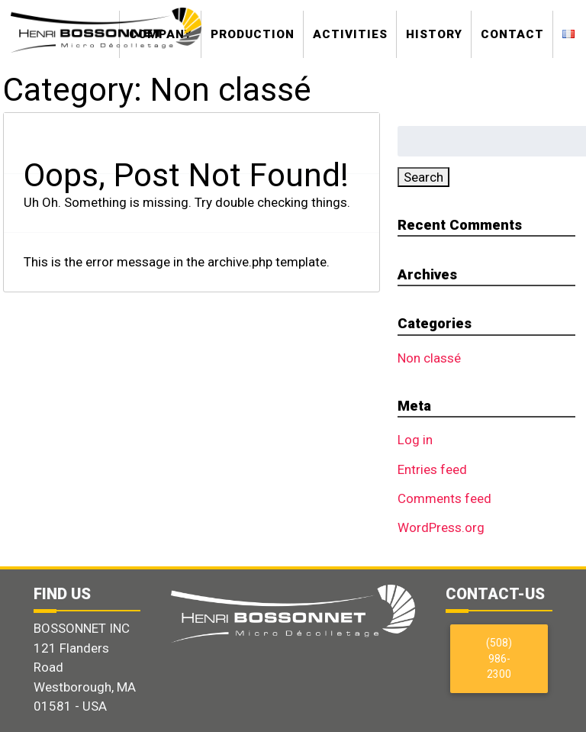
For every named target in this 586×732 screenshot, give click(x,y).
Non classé (429, 358)
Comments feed (444, 498)
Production (253, 34)
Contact (512, 34)
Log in (415, 439)
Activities (350, 34)
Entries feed (432, 469)
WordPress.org (441, 527)
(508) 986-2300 (499, 658)
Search (423, 177)
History (434, 34)
